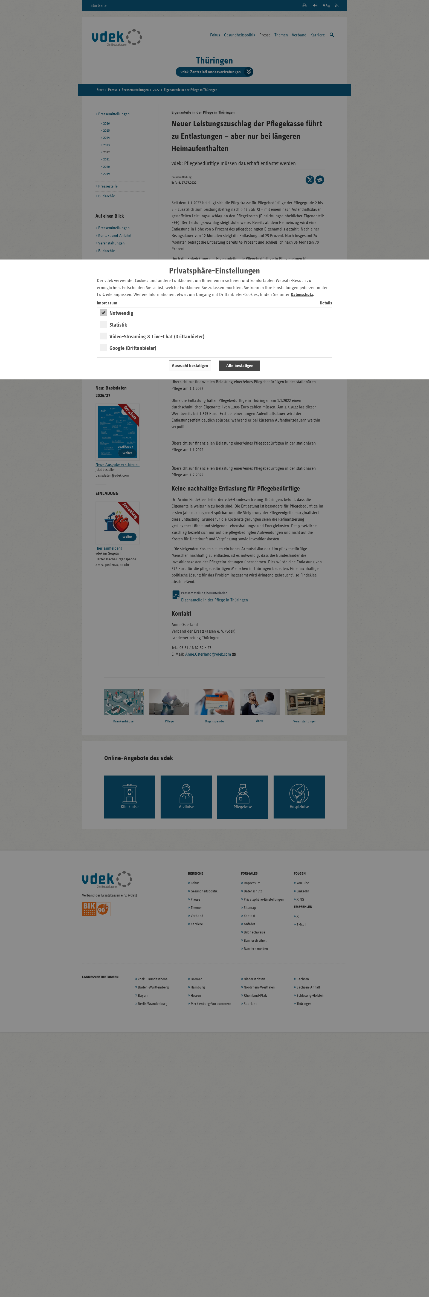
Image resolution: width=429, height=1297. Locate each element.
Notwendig (121, 313)
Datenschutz (302, 294)
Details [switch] (326, 303)
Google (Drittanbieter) (132, 348)
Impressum (107, 303)
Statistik (118, 325)
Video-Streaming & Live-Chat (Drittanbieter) (156, 336)
